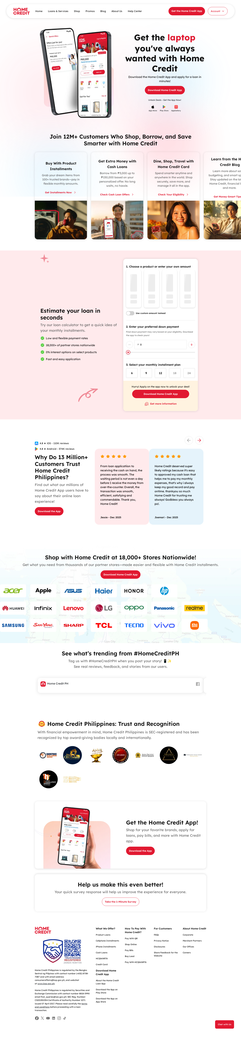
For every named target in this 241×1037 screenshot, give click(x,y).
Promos (90, 11)
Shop (77, 11)
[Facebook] (37, 1018)
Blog (103, 11)
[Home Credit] (21, 11)
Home (38, 11)
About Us (116, 11)
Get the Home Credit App (186, 11)
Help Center (135, 11)
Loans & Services (58, 11)
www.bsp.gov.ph (46, 983)
